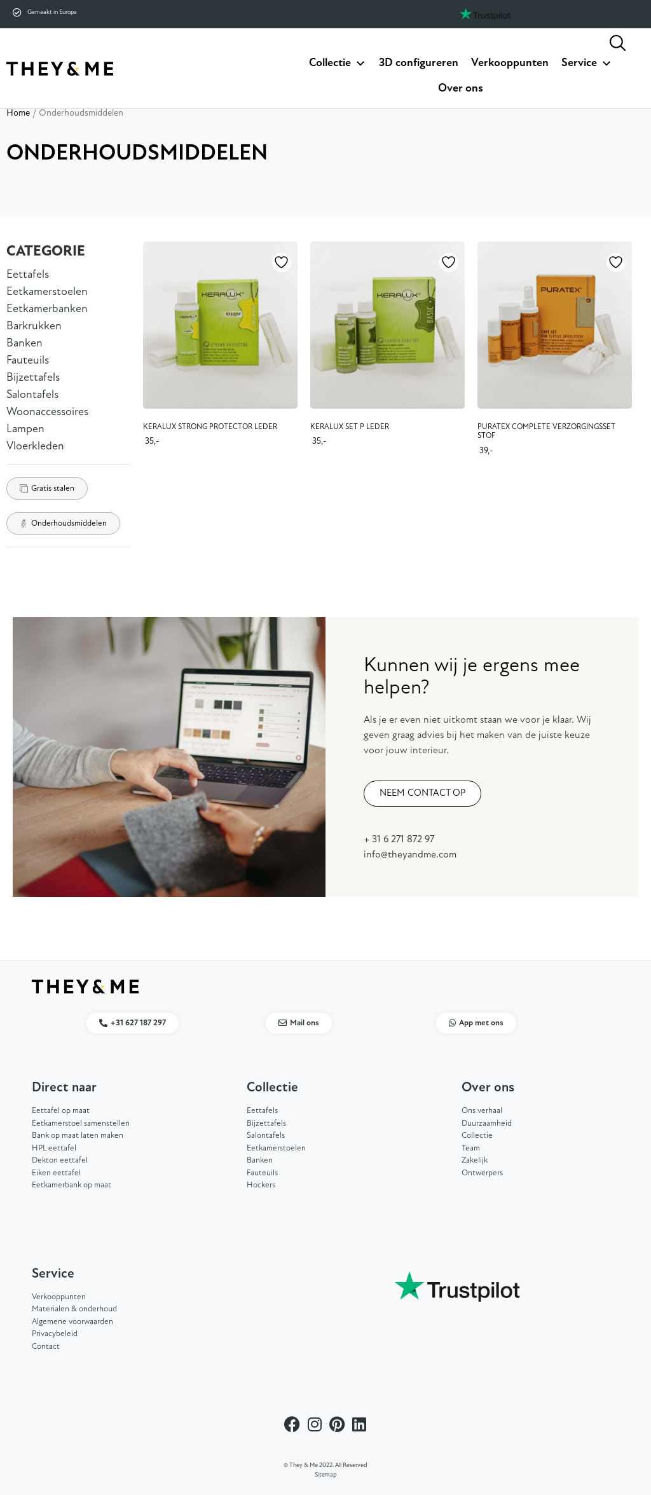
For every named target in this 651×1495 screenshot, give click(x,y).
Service (586, 63)
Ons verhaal (482, 1111)
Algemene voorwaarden (72, 1322)
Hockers (261, 1185)
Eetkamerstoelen (47, 292)
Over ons (460, 89)
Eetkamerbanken (47, 309)
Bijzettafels (33, 378)
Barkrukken (34, 326)
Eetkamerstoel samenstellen (81, 1123)
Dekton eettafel (60, 1160)
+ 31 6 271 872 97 (399, 840)
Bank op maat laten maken (77, 1135)
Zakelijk (475, 1160)
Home (18, 113)
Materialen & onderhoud (74, 1309)
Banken (24, 344)
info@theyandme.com (410, 855)
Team (471, 1148)
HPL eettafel (54, 1148)
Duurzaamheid (487, 1123)
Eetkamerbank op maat (71, 1185)
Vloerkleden (35, 446)
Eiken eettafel (56, 1173)
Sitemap (325, 1474)
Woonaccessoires (47, 412)
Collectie (337, 63)
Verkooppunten (510, 63)
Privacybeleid (55, 1334)
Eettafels (27, 275)
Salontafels (32, 395)
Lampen (25, 429)
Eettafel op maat (61, 1111)
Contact (46, 1346)
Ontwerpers (482, 1173)
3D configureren (418, 63)
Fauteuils (27, 361)
